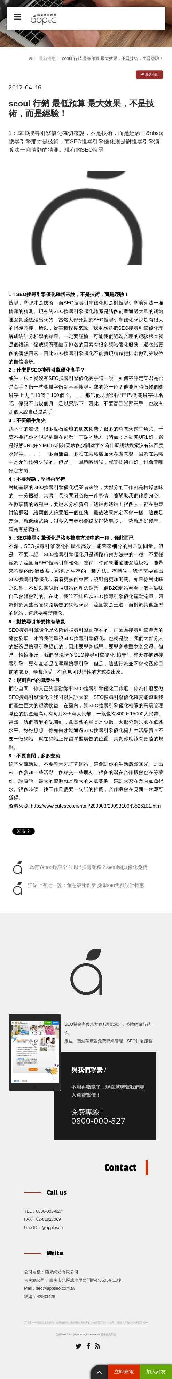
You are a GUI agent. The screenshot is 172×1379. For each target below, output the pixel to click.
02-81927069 (48, 1219)
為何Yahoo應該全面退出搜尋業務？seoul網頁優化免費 (78, 867)
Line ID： (32, 1227)
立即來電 (124, 1371)
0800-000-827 (98, 1120)
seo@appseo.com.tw (55, 1288)
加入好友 (156, 1371)
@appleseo (52, 1227)
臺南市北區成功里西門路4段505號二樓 (85, 1280)
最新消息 (47, 58)
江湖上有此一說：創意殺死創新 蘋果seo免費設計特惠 (77, 888)
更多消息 (149, 74)
